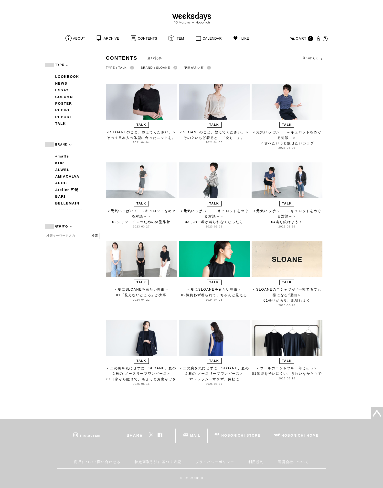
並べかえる (313, 58)
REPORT (63, 117)
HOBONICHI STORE (241, 435)
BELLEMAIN (67, 203)
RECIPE (63, 110)
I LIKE (244, 38)
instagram (90, 435)
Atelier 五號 (66, 190)
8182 (60, 163)
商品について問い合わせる (97, 462)
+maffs (62, 156)
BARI (60, 196)
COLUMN (64, 97)
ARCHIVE (111, 38)
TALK (60, 123)
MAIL (195, 435)
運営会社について (293, 462)
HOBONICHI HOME (300, 435)
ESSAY (62, 90)
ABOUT (79, 38)
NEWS (61, 83)
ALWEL (62, 170)
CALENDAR (212, 38)
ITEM (180, 38)
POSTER (63, 103)
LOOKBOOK (67, 77)
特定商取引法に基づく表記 (158, 462)
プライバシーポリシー (214, 462)
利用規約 (256, 462)
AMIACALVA (67, 176)
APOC (61, 183)
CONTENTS (147, 38)
